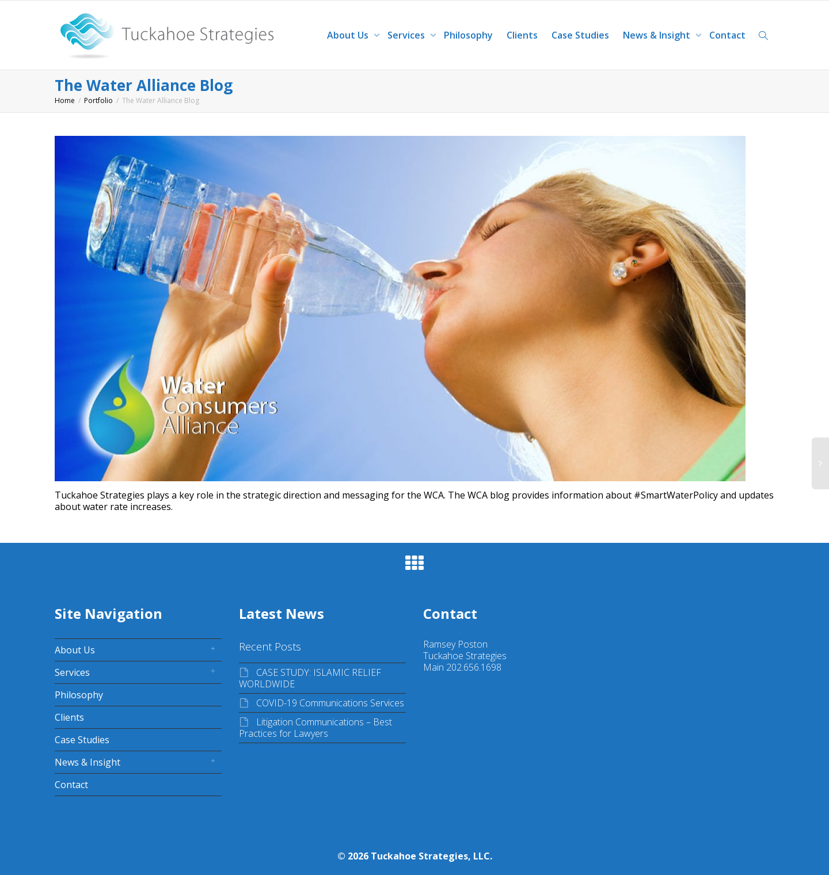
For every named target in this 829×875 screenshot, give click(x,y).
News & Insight (658, 35)
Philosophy (468, 35)
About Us (349, 35)
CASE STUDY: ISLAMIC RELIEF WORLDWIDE (310, 678)
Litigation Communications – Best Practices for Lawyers (315, 728)
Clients (522, 35)
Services (407, 35)
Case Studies (580, 35)
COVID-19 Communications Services (330, 703)
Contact (727, 35)
